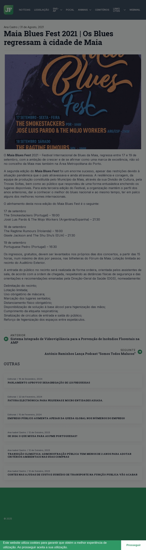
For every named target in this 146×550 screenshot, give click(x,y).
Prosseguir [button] (133, 545)
